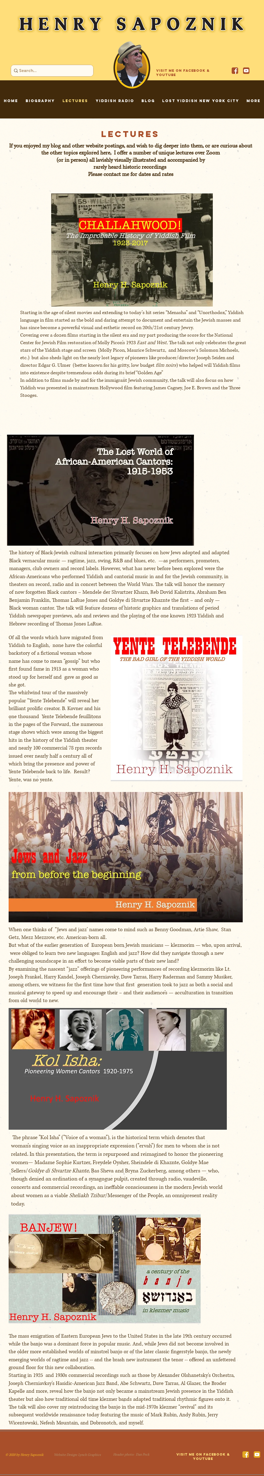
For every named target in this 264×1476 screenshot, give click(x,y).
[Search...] (50, 70)
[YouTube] (246, 70)
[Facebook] (235, 70)
